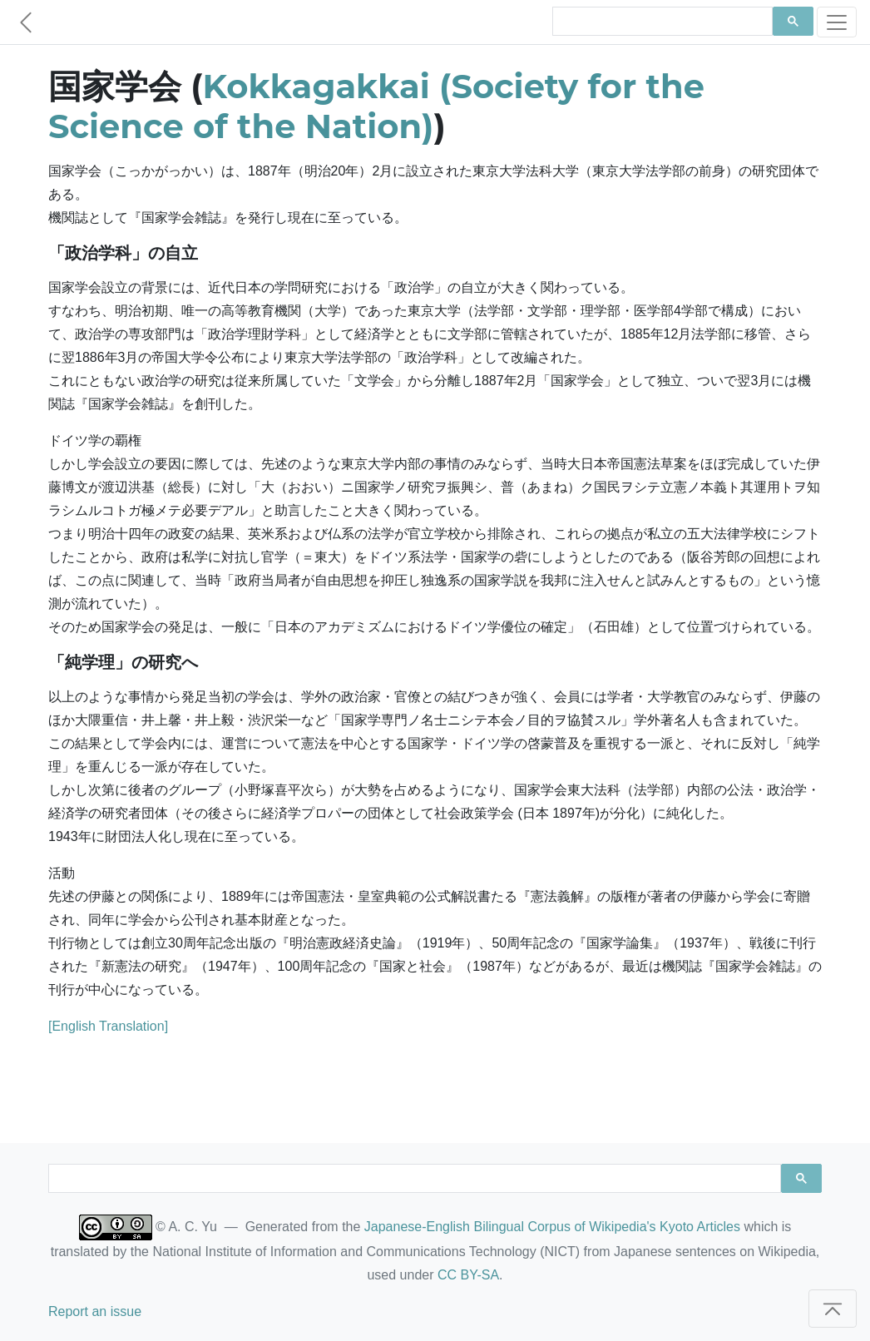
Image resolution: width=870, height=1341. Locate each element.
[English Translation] (108, 1026)
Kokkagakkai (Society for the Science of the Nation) (376, 106)
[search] (661, 21)
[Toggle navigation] (837, 22)
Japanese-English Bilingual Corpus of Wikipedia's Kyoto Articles (552, 1227)
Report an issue (94, 1311)
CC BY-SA (468, 1275)
